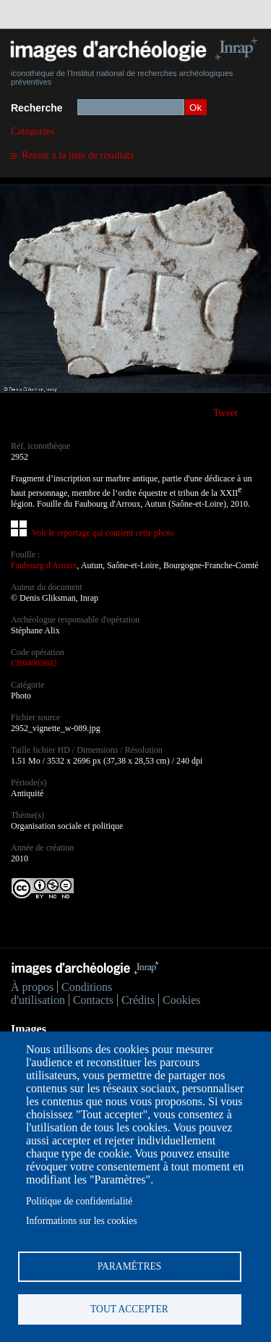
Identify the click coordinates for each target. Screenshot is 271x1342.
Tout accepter (129, 1309)
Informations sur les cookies (81, 1220)
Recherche (37, 108)
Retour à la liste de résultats (78, 155)
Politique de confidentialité (79, 1201)
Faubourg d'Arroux (44, 565)
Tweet (225, 413)
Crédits (138, 1000)
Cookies (181, 1000)
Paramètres (130, 1266)
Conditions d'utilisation (61, 993)
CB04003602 (34, 663)
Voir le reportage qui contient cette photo (102, 533)
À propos (32, 987)
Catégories (32, 131)
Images (28, 1029)
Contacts (93, 1000)
